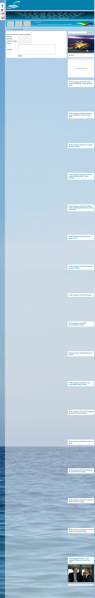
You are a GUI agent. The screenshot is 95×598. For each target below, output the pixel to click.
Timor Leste (82, 12)
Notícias (49, 14)
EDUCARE (43, 15)
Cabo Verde (35, 12)
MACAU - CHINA (21, 14)
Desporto (49, 15)
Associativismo (52, 17)
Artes (67, 15)
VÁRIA (34, 14)
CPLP (44, 18)
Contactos (27, 17)
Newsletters (61, 15)
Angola (25, 12)
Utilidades (55, 15)
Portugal (66, 12)
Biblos (69, 14)
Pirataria (49, 18)
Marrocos (29, 14)
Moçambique (59, 12)
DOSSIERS (76, 15)
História (79, 14)
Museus (74, 14)
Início (7, 29)
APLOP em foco (18, 12)
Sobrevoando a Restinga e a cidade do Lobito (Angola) (80, 59)
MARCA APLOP (43, 17)
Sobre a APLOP (35, 17)
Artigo (10, 29)
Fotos (68, 17)
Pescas (54, 14)
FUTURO (55, 18)
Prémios (36, 15)
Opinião (64, 14)
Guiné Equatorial (51, 12)
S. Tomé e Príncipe (74, 12)
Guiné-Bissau (43, 12)
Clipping (59, 14)
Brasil (30, 12)
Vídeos (73, 17)
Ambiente (59, 17)
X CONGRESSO (41, 14)
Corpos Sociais (24, 15)
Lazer (64, 17)
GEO (71, 15)
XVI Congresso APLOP (36, 18)
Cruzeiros (31, 15)
